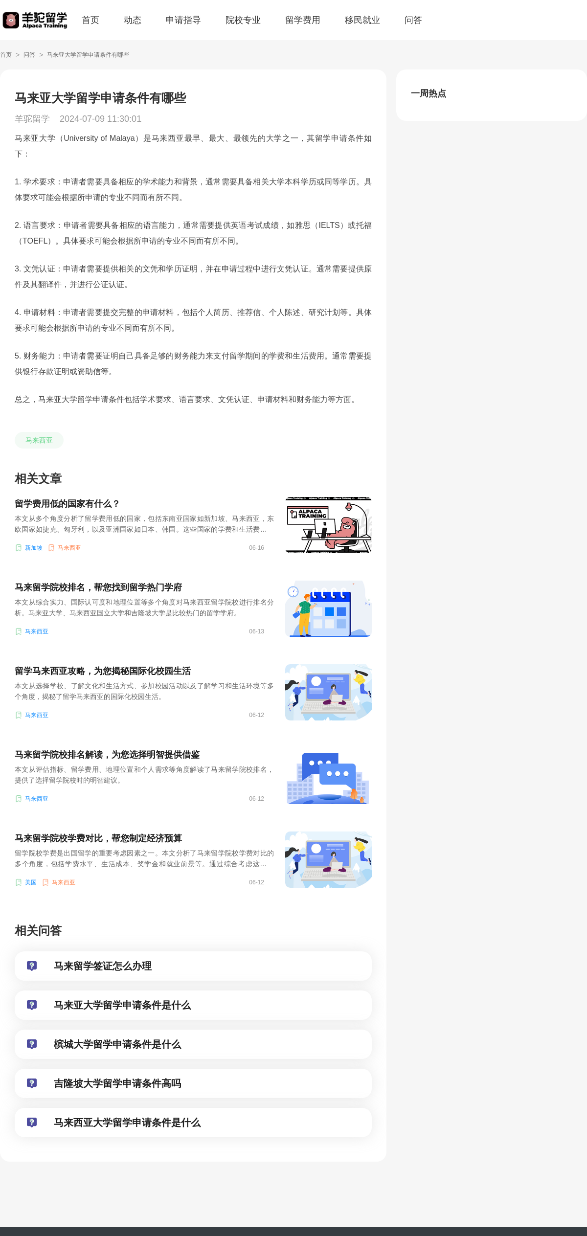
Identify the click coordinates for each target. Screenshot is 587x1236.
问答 (413, 20)
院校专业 (243, 20)
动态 (132, 20)
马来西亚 (39, 440)
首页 (90, 20)
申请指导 (183, 20)
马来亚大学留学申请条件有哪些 (88, 55)
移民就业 (362, 20)
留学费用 (302, 20)
